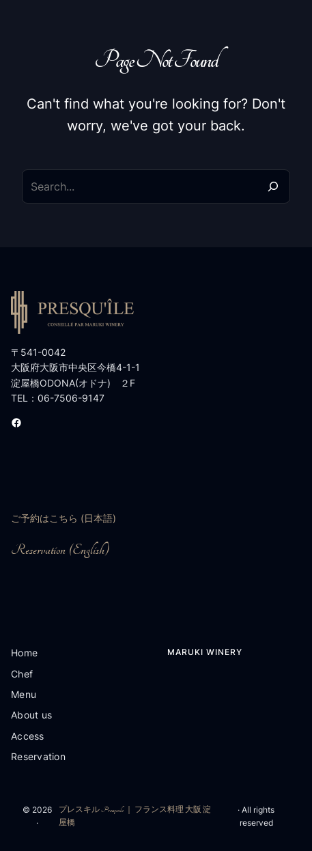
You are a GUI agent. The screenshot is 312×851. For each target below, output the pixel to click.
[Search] (273, 186)
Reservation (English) (60, 550)
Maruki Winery (204, 652)
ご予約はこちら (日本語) (63, 518)
